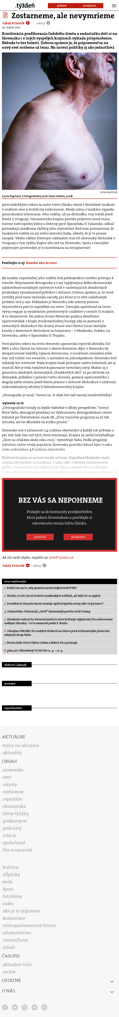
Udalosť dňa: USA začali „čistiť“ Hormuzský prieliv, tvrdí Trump (47, 611)
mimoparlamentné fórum (29, 925)
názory (10, 784)
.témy (41, 23)
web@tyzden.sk (60, 557)
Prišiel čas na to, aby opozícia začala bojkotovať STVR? (40, 588)
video (8, 904)
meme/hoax (15, 940)
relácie (9, 835)
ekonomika (14, 806)
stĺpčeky (11, 874)
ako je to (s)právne (21, 911)
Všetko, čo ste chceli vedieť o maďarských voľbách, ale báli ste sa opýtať (52, 596)
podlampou (15, 821)
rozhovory (13, 792)
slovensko (13, 770)
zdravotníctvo (17, 933)
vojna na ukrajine (21, 745)
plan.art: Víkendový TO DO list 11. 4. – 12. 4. (33, 650)
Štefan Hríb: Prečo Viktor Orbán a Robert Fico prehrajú (40, 643)
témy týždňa (16, 813)
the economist (17, 850)
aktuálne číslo (17, 964)
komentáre (14, 918)
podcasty (12, 828)
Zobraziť (21, 664)
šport (8, 889)
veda (7, 882)
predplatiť (78, 537)
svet (7, 777)
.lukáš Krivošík (13, 23)
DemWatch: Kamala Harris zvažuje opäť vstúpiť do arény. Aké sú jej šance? (53, 604)
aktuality (12, 753)
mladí (9, 947)
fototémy (12, 896)
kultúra (10, 867)
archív (9, 972)
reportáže (12, 799)
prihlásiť (40, 537)
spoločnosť (14, 843)
